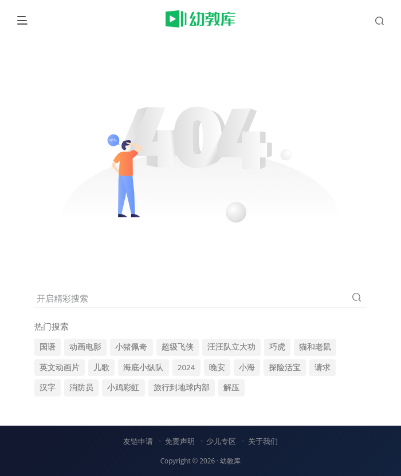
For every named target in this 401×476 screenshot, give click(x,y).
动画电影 (85, 347)
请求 (322, 367)
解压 (231, 387)
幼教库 (230, 460)
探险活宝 (285, 367)
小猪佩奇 (131, 347)
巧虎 (277, 347)
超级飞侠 (178, 347)
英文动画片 (60, 367)
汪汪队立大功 (231, 347)
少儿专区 (221, 441)
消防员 (81, 387)
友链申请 (138, 441)
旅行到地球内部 (182, 387)
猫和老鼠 (315, 347)
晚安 (217, 367)
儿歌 (101, 367)
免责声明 (180, 441)
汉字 (48, 387)
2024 (186, 367)
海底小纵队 (143, 367)
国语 (48, 347)
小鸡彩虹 (123, 387)
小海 (247, 367)
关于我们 (263, 441)
